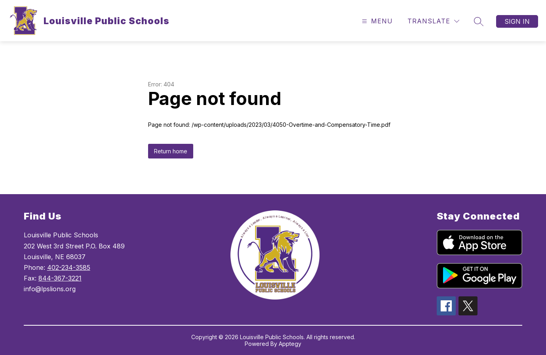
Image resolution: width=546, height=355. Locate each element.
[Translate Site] (433, 21)
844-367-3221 (60, 278)
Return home (170, 151)
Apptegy (290, 343)
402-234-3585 (68, 267)
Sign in (517, 21)
